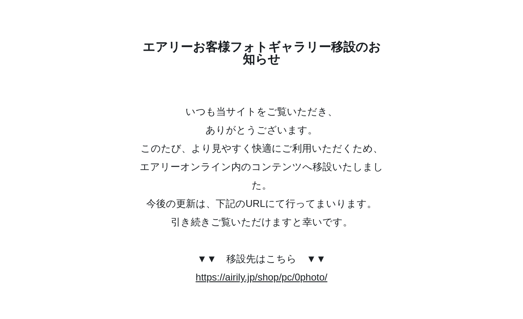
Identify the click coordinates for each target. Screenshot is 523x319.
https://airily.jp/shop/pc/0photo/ (261, 277)
